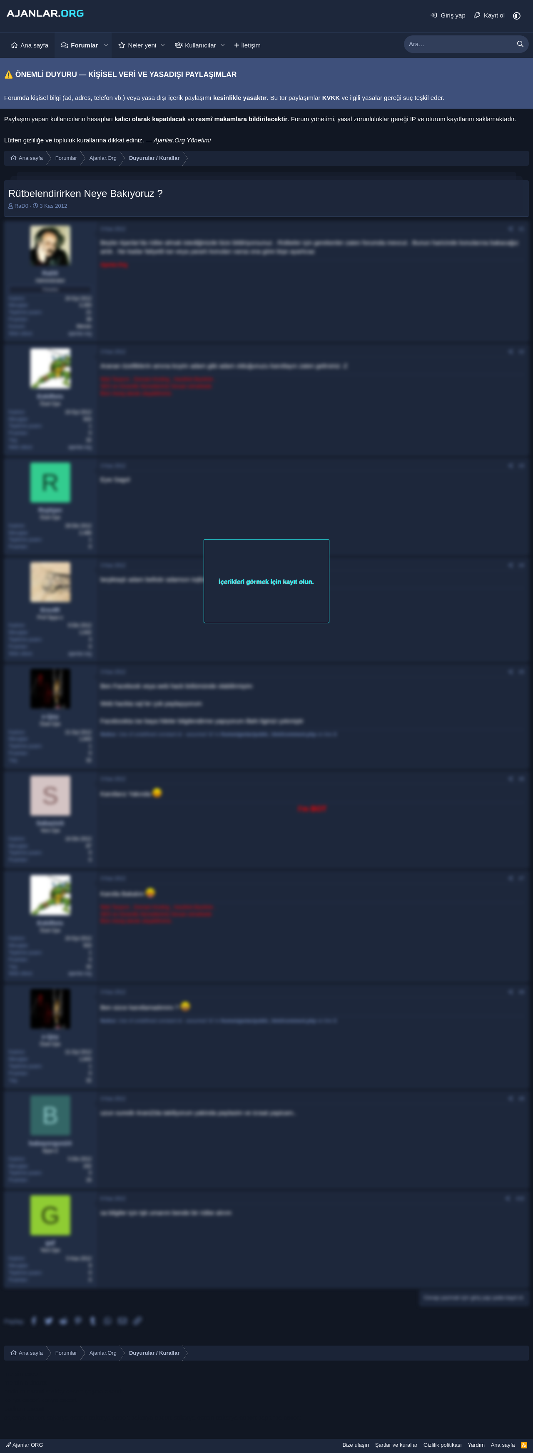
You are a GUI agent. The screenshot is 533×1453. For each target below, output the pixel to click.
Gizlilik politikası (442, 1445)
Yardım (476, 1445)
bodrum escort (24, 1391)
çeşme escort (103, 1391)
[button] (106, 45)
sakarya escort (24, 1417)
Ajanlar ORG (24, 1445)
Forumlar (84, 45)
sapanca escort (279, 1417)
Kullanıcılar (200, 45)
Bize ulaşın (356, 1445)
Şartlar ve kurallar (396, 1445)
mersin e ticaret (25, 1382)
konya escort (22, 1399)
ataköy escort (64, 1391)
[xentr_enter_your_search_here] (458, 44)
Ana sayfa (34, 45)
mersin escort (23, 1373)
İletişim (251, 45)
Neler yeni (142, 45)
